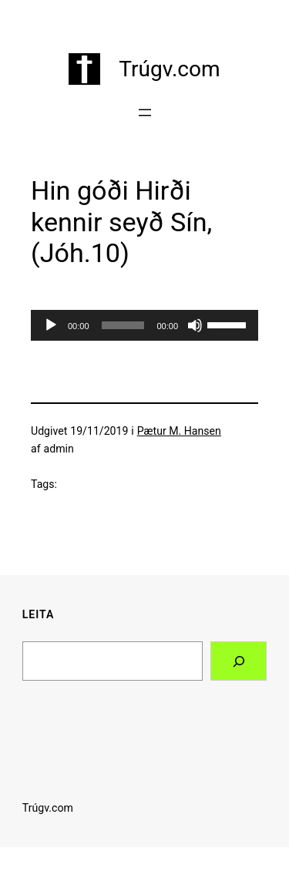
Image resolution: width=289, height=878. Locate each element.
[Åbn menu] (145, 112)
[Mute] (195, 325)
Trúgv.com (169, 69)
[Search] (238, 661)
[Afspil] (51, 325)
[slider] (123, 325)
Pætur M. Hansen (179, 431)
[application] (144, 325)
